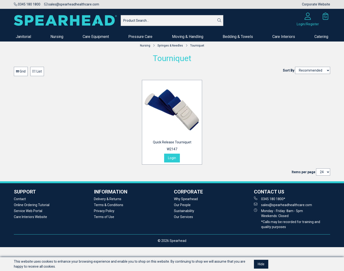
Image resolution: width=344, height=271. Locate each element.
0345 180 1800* (269, 199)
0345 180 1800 (27, 4)
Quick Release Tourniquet (172, 146)
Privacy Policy (104, 211)
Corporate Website (316, 4)
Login (172, 158)
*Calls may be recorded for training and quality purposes (290, 224)
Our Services (183, 217)
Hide (261, 264)
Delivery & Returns (107, 199)
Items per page (303, 172)
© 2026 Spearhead (172, 241)
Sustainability (184, 211)
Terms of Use (104, 217)
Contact (20, 199)
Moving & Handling (187, 36)
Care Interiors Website (30, 217)
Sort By (288, 70)
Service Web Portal (28, 211)
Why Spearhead (186, 199)
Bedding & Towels (238, 36)
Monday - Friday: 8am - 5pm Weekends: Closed (278, 213)
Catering (321, 36)
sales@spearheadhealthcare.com (71, 4)
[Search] (219, 20)
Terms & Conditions (108, 205)
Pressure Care (140, 36)
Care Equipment (96, 36)
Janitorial (23, 36)
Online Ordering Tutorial (31, 205)
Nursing (56, 36)
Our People (182, 205)
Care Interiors (283, 36)
